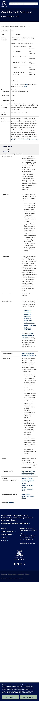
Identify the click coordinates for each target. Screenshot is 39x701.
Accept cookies (10, 697)
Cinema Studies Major (28, 478)
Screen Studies (26, 494)
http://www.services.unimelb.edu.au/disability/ (24, 140)
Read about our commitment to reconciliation (14, 523)
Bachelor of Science (30, 325)
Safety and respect (6, 534)
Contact (3, 541)
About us (3, 528)
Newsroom (4, 537)
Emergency (4, 574)
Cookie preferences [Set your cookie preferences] (28, 697)
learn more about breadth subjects (28, 335)
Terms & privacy (12, 574)
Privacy (27, 574)
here (26, 84)
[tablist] (23, 3)
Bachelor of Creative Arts (29, 474)
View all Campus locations (27, 543)
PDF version (10, 502)
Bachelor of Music (29, 323)
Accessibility (21, 574)
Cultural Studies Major (28, 480)
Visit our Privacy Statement (12, 692)
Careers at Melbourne (7, 531)
